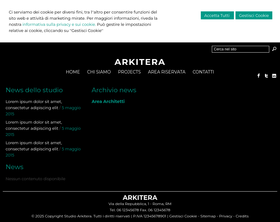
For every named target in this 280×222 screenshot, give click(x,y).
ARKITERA (140, 62)
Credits (241, 216)
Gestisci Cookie (254, 15)
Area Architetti (108, 101)
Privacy (225, 216)
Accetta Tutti (217, 15)
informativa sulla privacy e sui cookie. (59, 24)
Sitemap (208, 216)
